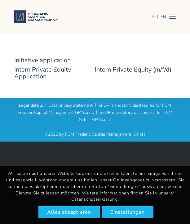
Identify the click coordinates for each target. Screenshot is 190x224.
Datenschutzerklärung (94, 199)
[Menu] (172, 17)
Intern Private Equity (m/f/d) (133, 69)
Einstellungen (127, 212)
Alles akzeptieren (69, 212)
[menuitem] (172, 17)
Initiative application (42, 60)
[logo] (79, 17)
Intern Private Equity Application (42, 73)
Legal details (31, 105)
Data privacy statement (70, 105)
